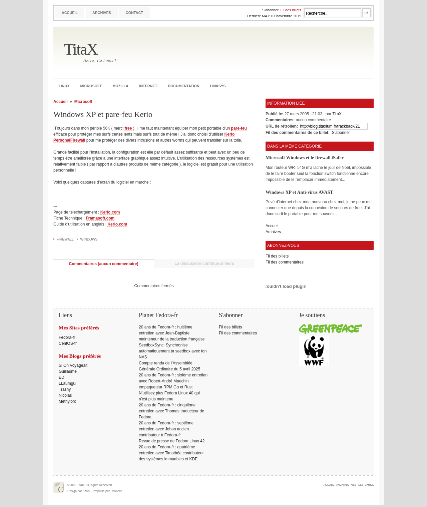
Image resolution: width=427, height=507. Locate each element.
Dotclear (116, 491)
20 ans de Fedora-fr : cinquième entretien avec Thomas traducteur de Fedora (171, 411)
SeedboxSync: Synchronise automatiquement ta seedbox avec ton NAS (172, 351)
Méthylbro (67, 401)
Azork (86, 491)
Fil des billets (291, 10)
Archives (101, 13)
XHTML (369, 484)
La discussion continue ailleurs (204, 263)
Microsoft (91, 86)
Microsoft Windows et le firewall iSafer (305, 157)
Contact (134, 13)
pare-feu (239, 128)
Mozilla (120, 86)
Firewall (65, 239)
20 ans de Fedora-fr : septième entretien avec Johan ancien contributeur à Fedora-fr (166, 429)
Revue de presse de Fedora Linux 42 (171, 441)
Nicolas (65, 395)
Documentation (183, 86)
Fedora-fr (67, 337)
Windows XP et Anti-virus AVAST (299, 192)
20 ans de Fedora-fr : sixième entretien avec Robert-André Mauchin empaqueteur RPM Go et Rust (173, 381)
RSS (353, 484)
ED (61, 377)
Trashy (65, 389)
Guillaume (68, 371)
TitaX (80, 49)
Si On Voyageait (73, 365)
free (128, 128)
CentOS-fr (68, 343)
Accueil (70, 13)
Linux (64, 86)
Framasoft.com (100, 218)
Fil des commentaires (285, 262)
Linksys (218, 86)
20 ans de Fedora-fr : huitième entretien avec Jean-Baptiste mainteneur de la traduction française (171, 333)
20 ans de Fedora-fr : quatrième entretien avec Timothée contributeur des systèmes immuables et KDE (171, 453)
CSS (360, 484)
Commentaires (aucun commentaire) (103, 263)
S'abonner (341, 132)
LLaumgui (67, 383)
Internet (148, 86)
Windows (89, 239)
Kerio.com (110, 212)
